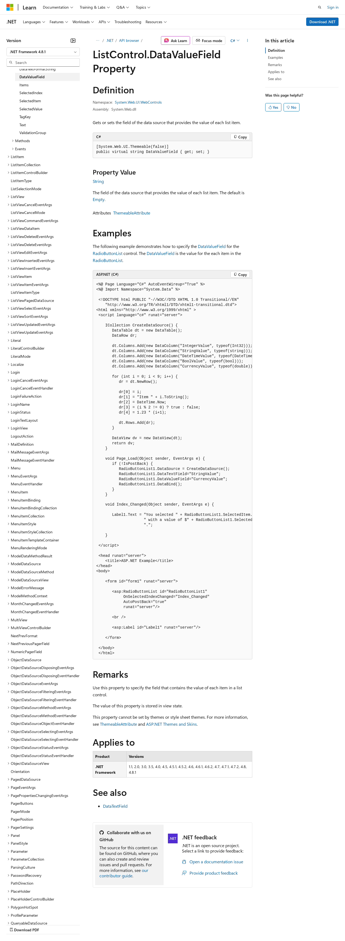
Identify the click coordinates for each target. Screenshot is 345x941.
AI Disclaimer (17, 924)
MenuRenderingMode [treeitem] (29, 547)
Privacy (118, 924)
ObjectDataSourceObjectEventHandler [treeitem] (42, 723)
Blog (73, 924)
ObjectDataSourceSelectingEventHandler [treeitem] (44, 739)
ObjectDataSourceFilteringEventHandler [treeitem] (44, 699)
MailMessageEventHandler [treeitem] (32, 460)
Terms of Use (197, 924)
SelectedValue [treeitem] (30, 108)
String (98, 181)
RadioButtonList (107, 253)
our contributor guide (123, 873)
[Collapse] (73, 40)
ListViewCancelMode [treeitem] (28, 212)
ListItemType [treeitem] (21, 180)
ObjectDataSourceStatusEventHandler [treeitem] (42, 755)
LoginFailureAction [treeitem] (26, 396)
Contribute (96, 924)
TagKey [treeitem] (25, 116)
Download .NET (322, 21)
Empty (99, 199)
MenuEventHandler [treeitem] (27, 483)
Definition (276, 50)
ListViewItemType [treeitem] (25, 292)
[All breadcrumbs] (97, 40)
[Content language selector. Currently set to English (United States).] (31, 911)
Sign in (333, 7)
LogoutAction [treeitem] (22, 436)
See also (274, 78)
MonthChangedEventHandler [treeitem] (35, 611)
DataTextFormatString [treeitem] (37, 68)
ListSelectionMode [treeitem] (26, 188)
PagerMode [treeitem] (20, 811)
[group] (172, 469)
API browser (129, 40)
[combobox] (43, 51)
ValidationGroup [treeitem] (32, 132)
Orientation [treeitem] (20, 771)
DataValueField (212, 246)
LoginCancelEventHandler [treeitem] (32, 388)
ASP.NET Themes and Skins (171, 724)
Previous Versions (48, 924)
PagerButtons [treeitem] (22, 803)
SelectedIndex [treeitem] (30, 92)
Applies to (276, 71)
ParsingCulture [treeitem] (23, 867)
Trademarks (223, 924)
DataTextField (115, 806)
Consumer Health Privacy (155, 924)
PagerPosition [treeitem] (22, 819)
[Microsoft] (9, 7)
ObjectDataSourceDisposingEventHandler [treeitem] (45, 675)
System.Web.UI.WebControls (138, 102)
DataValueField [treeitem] (31, 76)
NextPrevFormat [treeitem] (24, 635)
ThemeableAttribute (131, 213)
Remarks (275, 64)
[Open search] (319, 7)
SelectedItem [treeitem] (30, 100)
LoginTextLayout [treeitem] (24, 420)
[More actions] (247, 40)
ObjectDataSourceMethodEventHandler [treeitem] (44, 715)
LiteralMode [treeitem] (20, 356)
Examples (275, 57)
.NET (109, 40)
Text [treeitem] (22, 124)
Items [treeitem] (24, 84)
